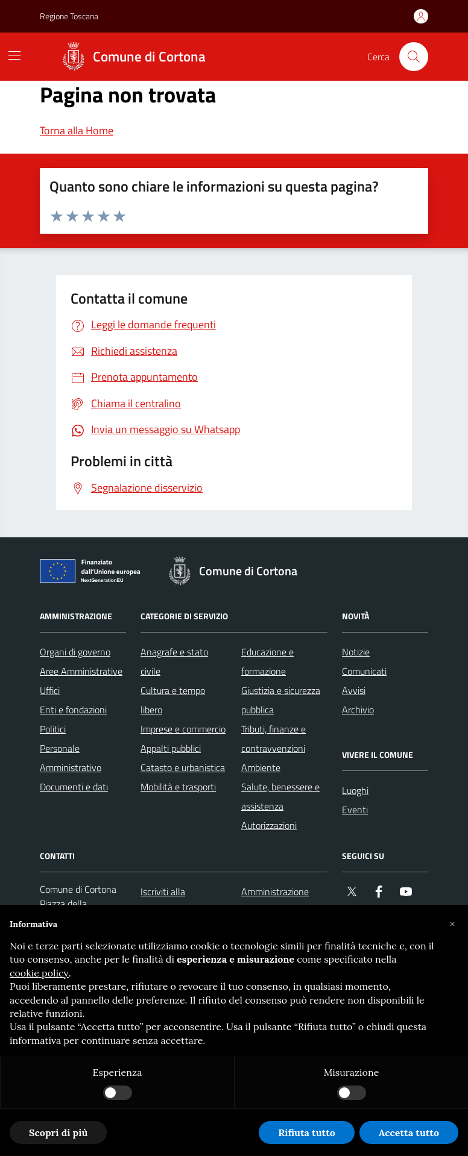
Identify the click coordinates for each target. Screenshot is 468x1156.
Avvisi (353, 690)
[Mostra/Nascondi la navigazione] (14, 55)
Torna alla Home (76, 130)
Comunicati (364, 671)
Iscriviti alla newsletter (163, 901)
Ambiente (260, 767)
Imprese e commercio (183, 729)
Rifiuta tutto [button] (306, 1132)
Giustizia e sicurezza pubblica (280, 700)
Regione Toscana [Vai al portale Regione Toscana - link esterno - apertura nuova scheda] (69, 16)
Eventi (355, 809)
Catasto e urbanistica (183, 767)
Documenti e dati (74, 787)
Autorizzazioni (269, 825)
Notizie (356, 652)
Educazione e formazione (267, 661)
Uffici (50, 690)
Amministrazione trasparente (275, 901)
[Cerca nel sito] (413, 56)
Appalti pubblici (171, 748)
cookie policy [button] (39, 973)
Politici (53, 729)
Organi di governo (75, 652)
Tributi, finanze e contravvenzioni (273, 738)
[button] (452, 924)
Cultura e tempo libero (173, 700)
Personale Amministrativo (70, 758)
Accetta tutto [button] (409, 1132)
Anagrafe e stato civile (174, 661)
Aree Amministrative (81, 671)
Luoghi (355, 790)
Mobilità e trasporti (178, 787)
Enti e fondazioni (73, 709)
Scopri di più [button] (58, 1132)
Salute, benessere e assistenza (280, 796)
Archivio (358, 709)
